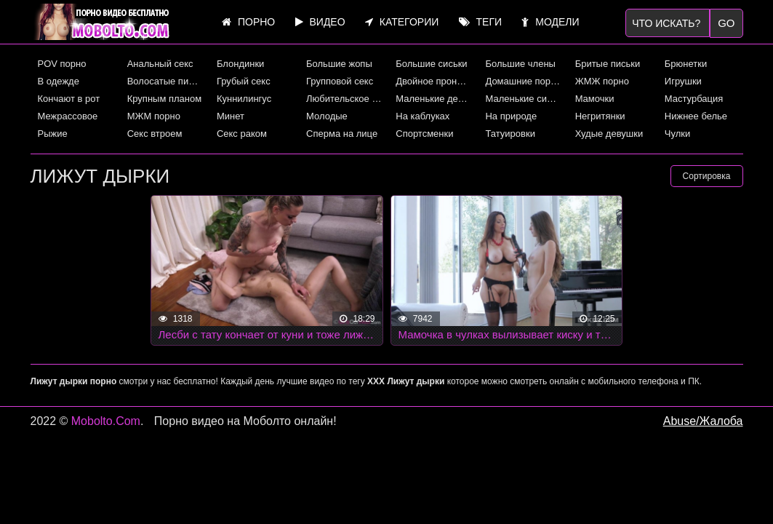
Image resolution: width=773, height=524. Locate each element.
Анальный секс (160, 63)
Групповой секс (339, 81)
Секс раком (242, 133)
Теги (480, 22)
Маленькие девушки (435, 98)
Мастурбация (694, 98)
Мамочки (594, 98)
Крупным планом (164, 98)
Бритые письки (608, 63)
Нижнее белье (696, 116)
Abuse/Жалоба (703, 421)
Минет (230, 116)
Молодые (327, 116)
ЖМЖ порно (602, 81)
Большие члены (520, 63)
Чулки (677, 133)
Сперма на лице (341, 133)
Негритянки (600, 116)
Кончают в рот (69, 98)
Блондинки (241, 63)
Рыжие (53, 133)
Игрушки (683, 81)
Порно (248, 22)
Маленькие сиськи (524, 98)
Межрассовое (68, 116)
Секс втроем (155, 133)
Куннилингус (244, 98)
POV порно (62, 63)
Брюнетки (686, 63)
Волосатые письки (166, 81)
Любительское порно (345, 98)
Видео (320, 22)
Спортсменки (424, 133)
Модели (550, 22)
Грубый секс (244, 81)
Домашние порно (523, 81)
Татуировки (509, 133)
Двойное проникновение (435, 81)
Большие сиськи (431, 63)
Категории (401, 22)
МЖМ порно (153, 116)
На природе (511, 116)
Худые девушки (609, 133)
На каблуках (422, 116)
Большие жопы (339, 63)
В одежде (58, 81)
